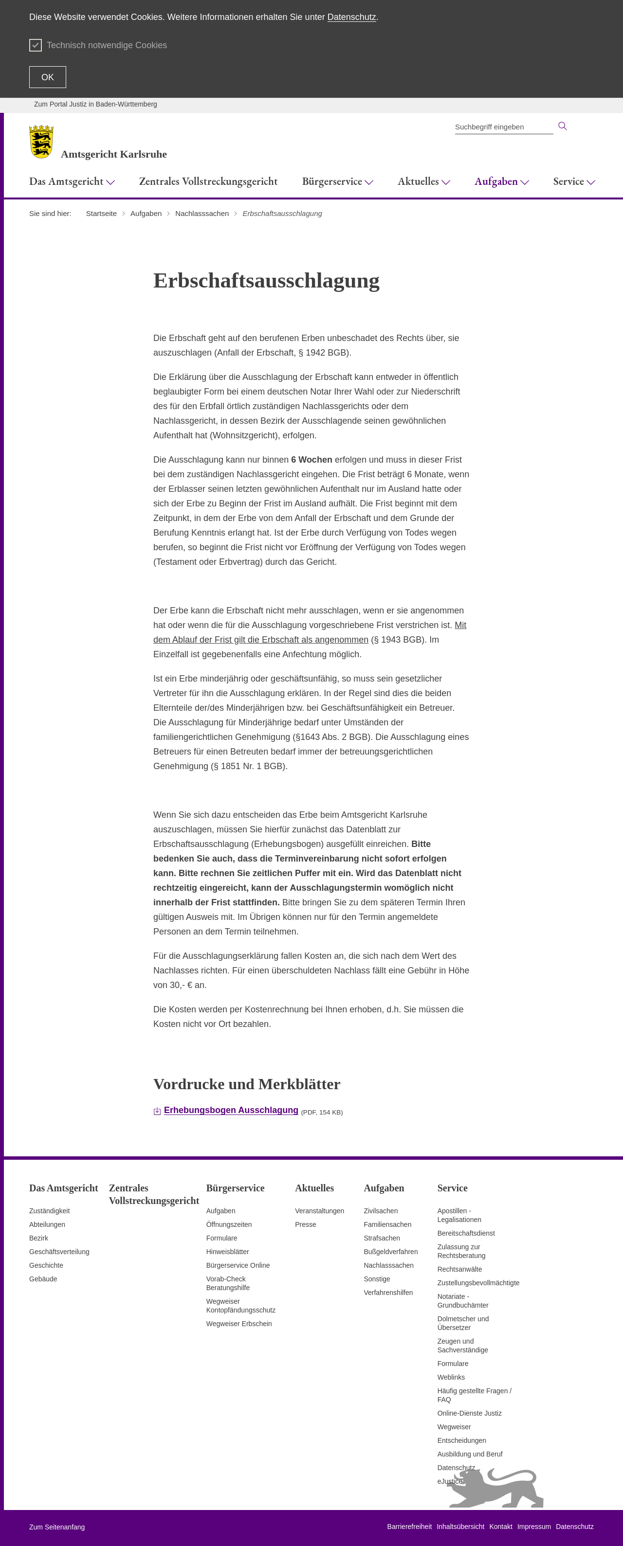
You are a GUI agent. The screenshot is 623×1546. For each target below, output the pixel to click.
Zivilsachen (381, 1211)
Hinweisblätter (227, 1252)
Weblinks (451, 1377)
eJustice (450, 1481)
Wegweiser (454, 1427)
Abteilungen (47, 1224)
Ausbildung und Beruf (470, 1454)
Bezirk (38, 1238)
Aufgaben (221, 1211)
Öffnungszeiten (229, 1224)
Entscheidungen (462, 1440)
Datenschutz (352, 17)
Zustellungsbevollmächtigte (479, 1283)
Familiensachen (387, 1224)
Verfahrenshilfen (388, 1292)
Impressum (534, 1526)
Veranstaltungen (319, 1211)
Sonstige (377, 1279)
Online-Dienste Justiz (470, 1413)
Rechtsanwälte (460, 1269)
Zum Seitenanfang (57, 1527)
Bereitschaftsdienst (466, 1233)
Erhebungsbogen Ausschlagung (231, 1110)
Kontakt (500, 1526)
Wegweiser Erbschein (239, 1324)
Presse (305, 1224)
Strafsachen (382, 1238)
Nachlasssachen (389, 1265)
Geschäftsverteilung (59, 1252)
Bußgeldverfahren (391, 1252)
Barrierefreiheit (409, 1526)
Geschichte (46, 1265)
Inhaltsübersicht (460, 1526)
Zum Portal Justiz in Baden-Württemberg (95, 104)
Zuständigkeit (49, 1211)
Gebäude (43, 1279)
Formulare (222, 1238)
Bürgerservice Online (238, 1265)
